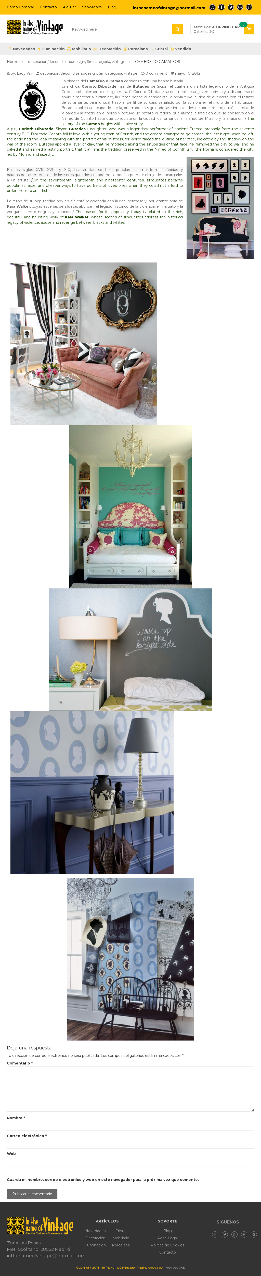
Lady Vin (24, 73)
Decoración (107, 49)
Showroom (92, 7)
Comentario (20, 1063)
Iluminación (51, 49)
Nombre (16, 1118)
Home (12, 61)
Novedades (21, 49)
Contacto (48, 7)
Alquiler (69, 7)
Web (11, 1153)
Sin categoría (98, 61)
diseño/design (72, 61)
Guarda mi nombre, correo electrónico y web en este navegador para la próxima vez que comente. (103, 1179)
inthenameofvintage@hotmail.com (169, 7)
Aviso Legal (167, 1238)
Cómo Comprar (20, 7)
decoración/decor (43, 61)
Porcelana (135, 49)
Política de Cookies (167, 1245)
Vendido (180, 49)
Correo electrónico (27, 1136)
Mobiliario (79, 49)
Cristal (159, 49)
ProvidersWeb (175, 1267)
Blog (112, 7)
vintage (118, 61)
